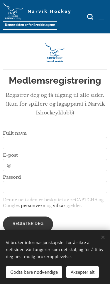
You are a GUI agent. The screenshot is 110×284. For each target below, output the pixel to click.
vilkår (59, 205)
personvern (33, 205)
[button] (89, 16)
